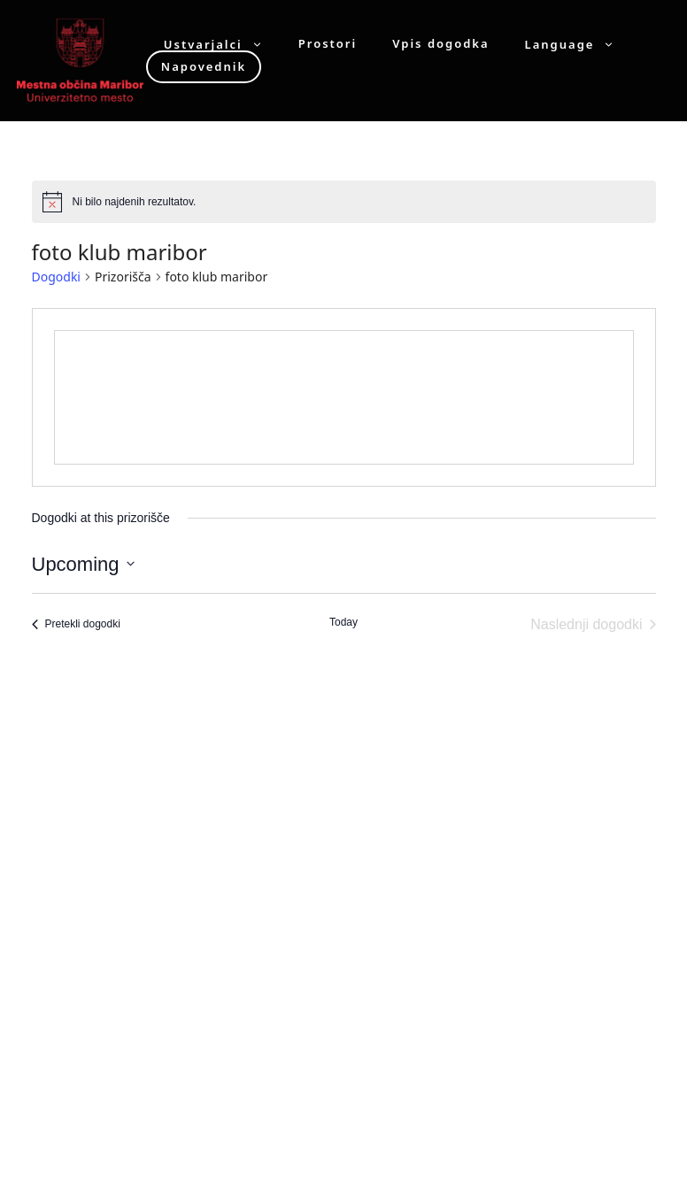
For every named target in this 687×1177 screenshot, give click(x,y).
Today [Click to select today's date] (343, 622)
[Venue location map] (344, 397)
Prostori (327, 44)
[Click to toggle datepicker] (83, 564)
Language (579, 43)
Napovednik (203, 66)
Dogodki (56, 276)
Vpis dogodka (440, 44)
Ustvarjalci (222, 43)
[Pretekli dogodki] (76, 625)
